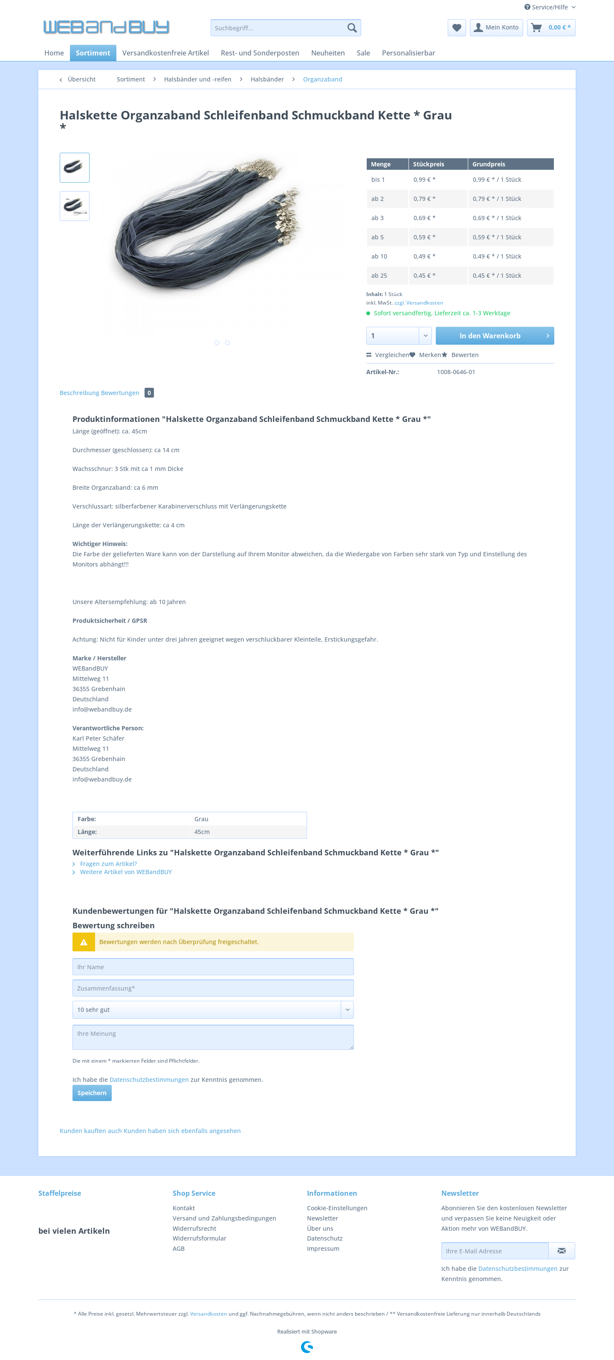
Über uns (320, 1228)
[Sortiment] (93, 53)
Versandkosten (208, 1313)
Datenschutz (325, 1238)
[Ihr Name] (213, 966)
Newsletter (322, 1218)
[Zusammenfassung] (213, 988)
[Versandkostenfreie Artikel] (165, 53)
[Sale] (363, 53)
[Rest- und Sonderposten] (260, 53)
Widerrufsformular (199, 1238)
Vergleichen (387, 355)
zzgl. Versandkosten (418, 302)
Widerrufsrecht (194, 1228)
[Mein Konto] (496, 27)
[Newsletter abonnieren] (561, 1250)
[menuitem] (286, 31)
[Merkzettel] (457, 27)
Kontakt (184, 1208)
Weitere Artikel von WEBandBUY (122, 872)
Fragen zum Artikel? (104, 864)
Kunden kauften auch (91, 1131)
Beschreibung (79, 393)
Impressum (323, 1248)
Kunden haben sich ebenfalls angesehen (182, 1131)
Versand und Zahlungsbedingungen (224, 1218)
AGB (179, 1248)
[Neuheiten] (328, 53)
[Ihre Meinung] (213, 1037)
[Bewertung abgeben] (213, 1010)
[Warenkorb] (551, 27)
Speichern (92, 1093)
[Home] (54, 53)
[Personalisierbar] (408, 53)
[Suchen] (352, 27)
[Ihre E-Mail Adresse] (495, 1250)
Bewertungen (127, 393)
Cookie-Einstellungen (337, 1208)
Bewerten (460, 355)
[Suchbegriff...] (286, 27)
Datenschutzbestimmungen (149, 1079)
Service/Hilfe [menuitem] (547, 7)
